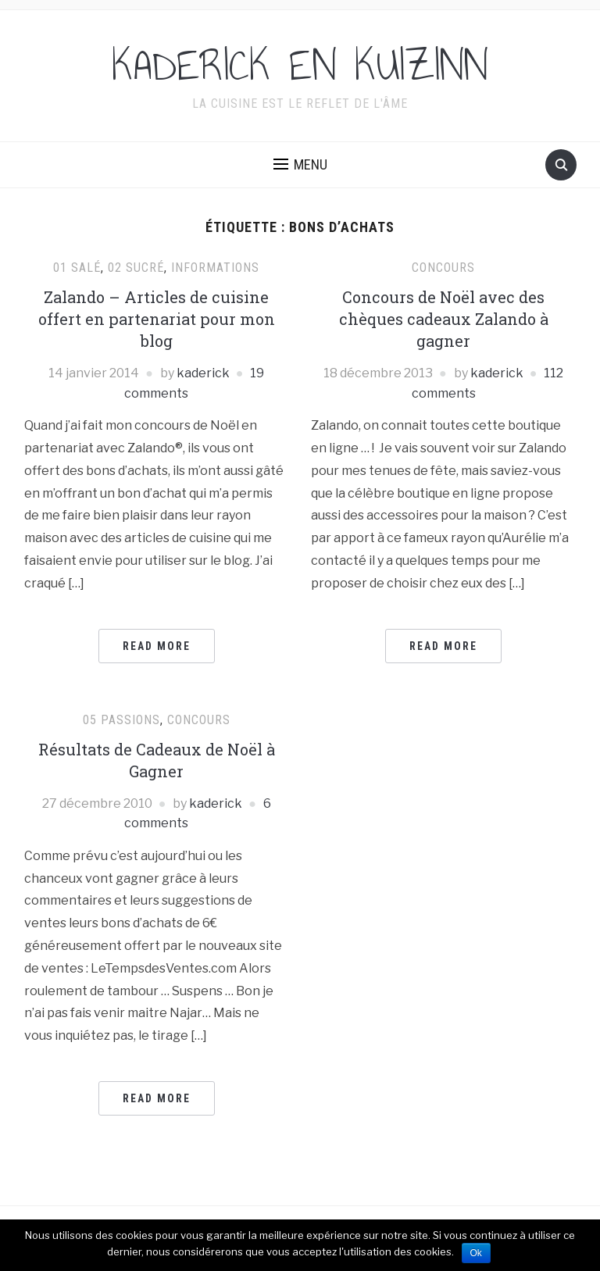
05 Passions (121, 719)
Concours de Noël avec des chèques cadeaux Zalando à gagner (443, 319)
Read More (157, 646)
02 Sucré (136, 267)
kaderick (203, 373)
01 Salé (77, 267)
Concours (443, 267)
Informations (215, 267)
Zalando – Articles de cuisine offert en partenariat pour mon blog (156, 319)
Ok (476, 1253)
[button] (300, 164)
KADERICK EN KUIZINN (300, 65)
